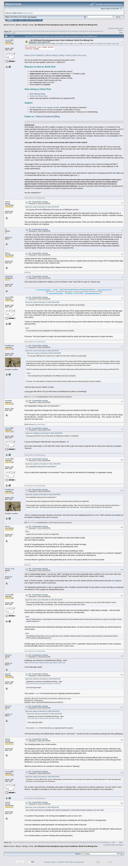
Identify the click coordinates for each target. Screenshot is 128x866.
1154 (13, 33)
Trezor (26, 198)
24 (51, 31)
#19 (122, 772)
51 (9, 33)
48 (102, 31)
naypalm (113, 43)
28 (60, 31)
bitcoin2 (8, 655)
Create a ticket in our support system (44, 107)
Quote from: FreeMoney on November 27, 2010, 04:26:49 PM (43, 433)
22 (47, 31)
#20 (122, 803)
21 (45, 31)
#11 (122, 490)
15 (32, 31)
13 (28, 31)
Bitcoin (18, 25)
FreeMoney (9, 345)
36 (77, 31)
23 (49, 31)
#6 (122, 298)
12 (26, 31)
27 (58, 31)
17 (37, 31)
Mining (25, 25)
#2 (122, 203)
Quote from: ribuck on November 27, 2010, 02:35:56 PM (42, 302)
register (30, 13)
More (39, 20)
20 (43, 31)
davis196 (96, 43)
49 (5, 33)
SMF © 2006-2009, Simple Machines (72, 862)
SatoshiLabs (41, 198)
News (27, 55)
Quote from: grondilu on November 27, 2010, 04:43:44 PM (43, 464)
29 (62, 31)
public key (27, 272)
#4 (122, 254)
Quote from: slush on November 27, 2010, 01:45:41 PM (42, 207)
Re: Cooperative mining (38, 202)
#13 (122, 570)
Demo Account (79, 55)
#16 (122, 675)
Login (27, 20)
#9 (122, 429)
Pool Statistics (37, 55)
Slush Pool (33, 198)
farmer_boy (9, 569)
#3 (122, 230)
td (6, 229)
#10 (122, 460)
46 (98, 31)
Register (33, 20)
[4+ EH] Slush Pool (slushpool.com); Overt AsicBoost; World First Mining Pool (66, 25)
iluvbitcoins (66, 43)
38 (81, 31)
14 (30, 31)
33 (70, 31)
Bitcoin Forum (9, 25)
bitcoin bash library (39, 424)
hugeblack (48, 43)
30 (64, 31)
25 (53, 31)
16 (35, 31)
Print (120, 33)
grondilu (8, 401)
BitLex (7, 253)
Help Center (65, 55)
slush (7, 40)
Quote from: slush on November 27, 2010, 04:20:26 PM (42, 350)
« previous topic (114, 28)
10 (22, 31)
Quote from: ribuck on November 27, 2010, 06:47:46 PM (42, 776)
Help (15, 20)
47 (100, 31)
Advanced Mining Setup (38, 96)
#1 (122, 42)
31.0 (29, 17)
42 (89, 31)
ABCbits (57, 43)
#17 (122, 707)
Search (21, 20)
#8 (122, 401)
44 (93, 31)
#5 (122, 277)
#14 (122, 595)
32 (68, 31)
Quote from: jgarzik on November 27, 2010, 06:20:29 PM (42, 711)
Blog (57, 116)
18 (39, 31)
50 (7, 33)
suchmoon (76, 43)
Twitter (38, 116)
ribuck (7, 202)
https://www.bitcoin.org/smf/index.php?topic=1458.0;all (45, 663)
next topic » (120, 29)
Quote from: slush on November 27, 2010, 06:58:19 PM (42, 807)
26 (56, 31)
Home (10, 20)
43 (91, 31)
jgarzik (7, 674)
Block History (52, 55)
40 (85, 31)
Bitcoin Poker (31, 397)
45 (96, 31)
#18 (122, 740)
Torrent (33, 17)
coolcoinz (105, 43)
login (24, 13)
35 (75, 31)
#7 (122, 346)
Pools (31, 25)
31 (66, 31)
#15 (122, 656)
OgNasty (38, 43)
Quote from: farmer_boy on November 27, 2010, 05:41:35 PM (43, 599)
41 (87, 31)
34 (72, 31)
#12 (122, 527)
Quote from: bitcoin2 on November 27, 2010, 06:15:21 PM (42, 679)
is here (36, 693)
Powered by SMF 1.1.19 (51, 862)
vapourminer (87, 43)
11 (24, 31)
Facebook (48, 116)
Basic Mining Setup (37, 94)
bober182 (9, 276)
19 (41, 31)
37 (79, 31)
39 (83, 31)
